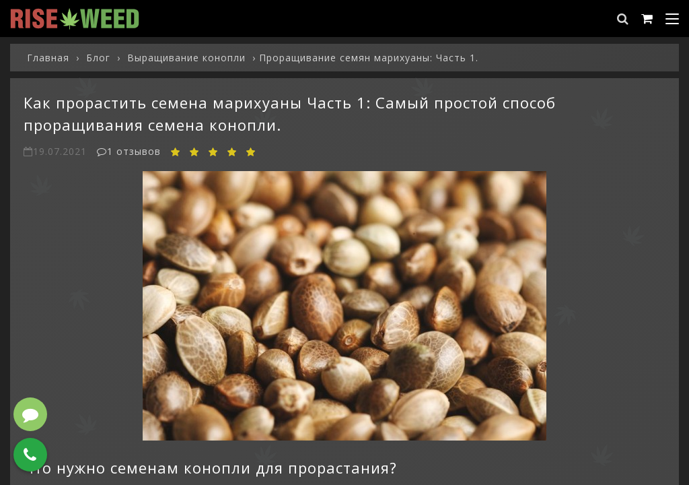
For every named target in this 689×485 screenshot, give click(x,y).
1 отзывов (129, 151)
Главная (48, 57)
